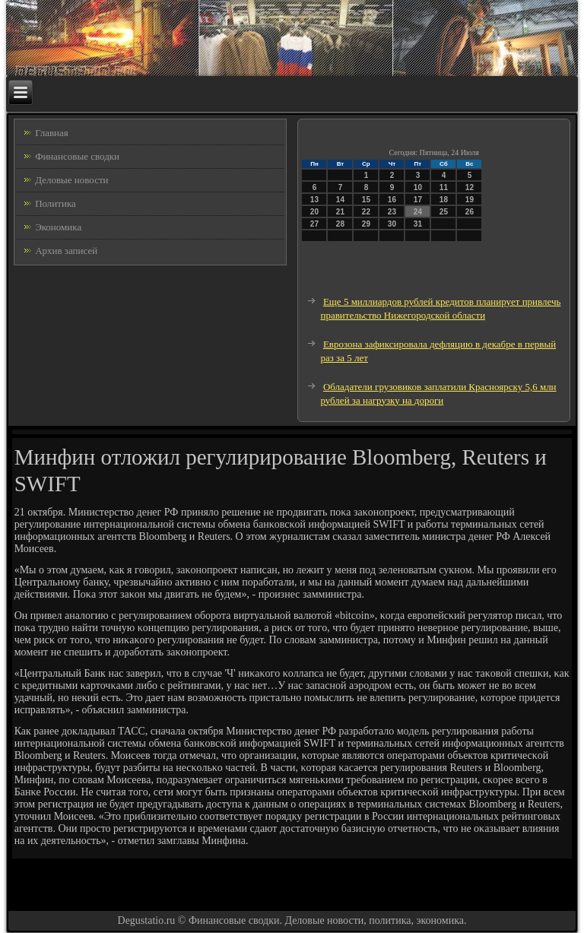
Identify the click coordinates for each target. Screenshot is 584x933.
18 (444, 199)
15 (366, 199)
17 (418, 199)
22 (366, 212)
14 (340, 199)
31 (418, 224)
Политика (55, 203)
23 (392, 212)
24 (418, 212)
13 (314, 199)
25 (444, 212)
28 (340, 224)
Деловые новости (71, 180)
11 (444, 187)
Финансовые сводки (77, 156)
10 (418, 187)
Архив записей (66, 250)
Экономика (58, 227)
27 (314, 224)
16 (392, 199)
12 (469, 187)
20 (314, 212)
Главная (51, 132)
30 (392, 224)
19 (469, 199)
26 (469, 212)
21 (340, 212)
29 (366, 224)
